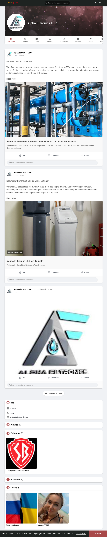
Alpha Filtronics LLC (42, 23)
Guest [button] (99, 3)
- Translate (21, 56)
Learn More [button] (81, 534)
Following (15, 433)
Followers (15, 479)
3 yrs (15, 56)
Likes (13, 488)
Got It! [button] (98, 534)
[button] (57, 3)
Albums (14, 425)
